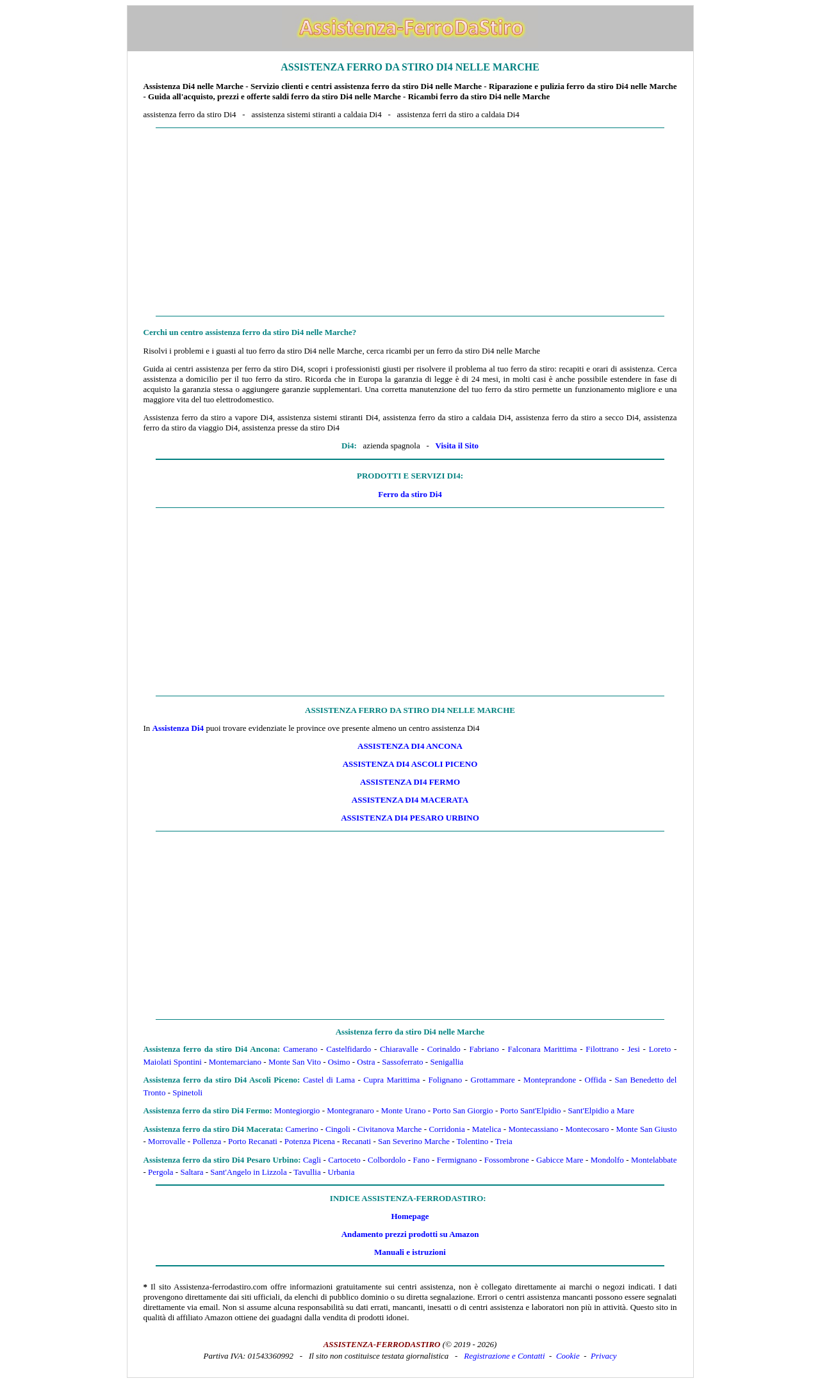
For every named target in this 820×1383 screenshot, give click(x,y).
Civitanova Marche (389, 1129)
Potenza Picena (309, 1141)
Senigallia (446, 1062)
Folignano (446, 1079)
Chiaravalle (399, 1049)
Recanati (356, 1141)
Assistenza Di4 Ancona (410, 746)
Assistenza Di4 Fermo (410, 782)
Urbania (341, 1172)
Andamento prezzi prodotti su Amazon (410, 1234)
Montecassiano (533, 1129)
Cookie (568, 1356)
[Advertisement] (410, 222)
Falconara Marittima (542, 1049)
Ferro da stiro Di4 (410, 494)
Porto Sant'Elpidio (530, 1110)
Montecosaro (587, 1129)
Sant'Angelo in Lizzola (248, 1172)
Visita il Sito (457, 445)
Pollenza (206, 1141)
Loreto (660, 1049)
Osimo (339, 1062)
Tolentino (473, 1141)
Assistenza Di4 (178, 728)
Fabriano (484, 1049)
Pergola (160, 1172)
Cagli (312, 1160)
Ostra (366, 1062)
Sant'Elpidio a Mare (601, 1110)
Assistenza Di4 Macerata (410, 800)
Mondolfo (607, 1160)
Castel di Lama (329, 1079)
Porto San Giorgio (462, 1110)
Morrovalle (166, 1141)
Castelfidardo (348, 1049)
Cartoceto (344, 1160)
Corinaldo (444, 1049)
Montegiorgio (297, 1110)
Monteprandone (549, 1079)
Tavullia (306, 1172)
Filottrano (602, 1049)
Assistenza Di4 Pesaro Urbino (410, 817)
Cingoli (337, 1129)
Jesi (633, 1049)
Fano (421, 1160)
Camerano (300, 1049)
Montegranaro (350, 1110)
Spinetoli (187, 1092)
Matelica (486, 1129)
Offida (596, 1079)
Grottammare (493, 1079)
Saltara (191, 1172)
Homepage (410, 1216)
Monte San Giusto (646, 1129)
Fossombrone (506, 1160)
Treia (503, 1141)
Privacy (603, 1356)
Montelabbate (653, 1160)
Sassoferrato (402, 1062)
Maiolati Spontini (173, 1062)
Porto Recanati (252, 1141)
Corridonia (446, 1129)
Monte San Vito (294, 1062)
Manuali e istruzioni (410, 1252)
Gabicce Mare (559, 1160)
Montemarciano (235, 1062)
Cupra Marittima (391, 1079)
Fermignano (457, 1160)
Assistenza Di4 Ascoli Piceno (410, 764)
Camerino (302, 1129)
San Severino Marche (414, 1141)
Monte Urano (403, 1110)
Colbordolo (387, 1160)
